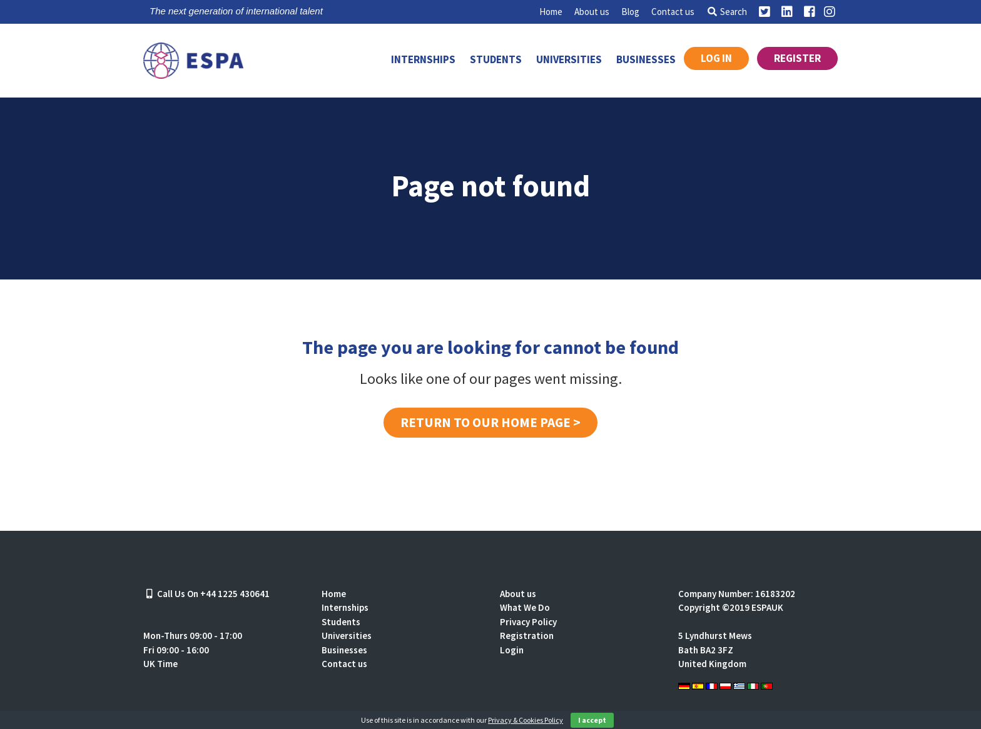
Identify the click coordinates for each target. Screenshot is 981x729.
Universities (569, 59)
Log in (716, 58)
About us (591, 12)
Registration (527, 635)
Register (797, 58)
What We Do (525, 607)
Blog (630, 12)
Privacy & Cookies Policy (525, 720)
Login (512, 650)
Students (496, 59)
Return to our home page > (490, 422)
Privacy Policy (528, 622)
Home (550, 12)
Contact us (672, 12)
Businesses (646, 59)
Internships (423, 59)
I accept (592, 720)
